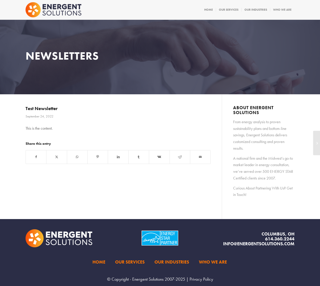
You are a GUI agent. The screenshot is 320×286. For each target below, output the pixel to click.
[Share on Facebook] (36, 157)
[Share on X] (56, 157)
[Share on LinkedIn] (118, 157)
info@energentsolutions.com (258, 244)
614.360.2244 (279, 239)
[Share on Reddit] (180, 157)
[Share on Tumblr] (139, 157)
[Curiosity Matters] (316, 143)
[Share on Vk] (159, 157)
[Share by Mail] (200, 157)
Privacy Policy (201, 279)
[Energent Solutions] (53, 9)
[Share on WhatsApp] (77, 157)
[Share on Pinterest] (98, 157)
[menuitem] (208, 10)
